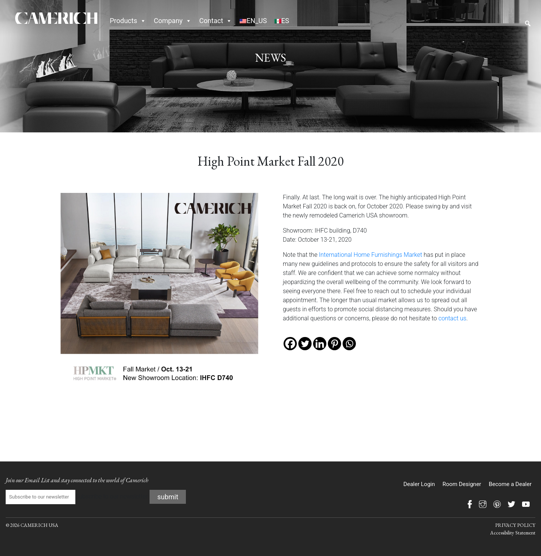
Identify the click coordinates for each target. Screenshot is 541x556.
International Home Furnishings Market (370, 254)
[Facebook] (290, 343)
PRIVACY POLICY (515, 525)
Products (128, 21)
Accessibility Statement (512, 533)
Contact (215, 21)
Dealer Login (419, 484)
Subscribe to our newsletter (77, 497)
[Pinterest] (334, 343)
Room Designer (462, 484)
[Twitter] (305, 343)
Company (173, 21)
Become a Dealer (510, 484)
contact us (452, 318)
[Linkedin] (319, 343)
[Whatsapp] (349, 343)
